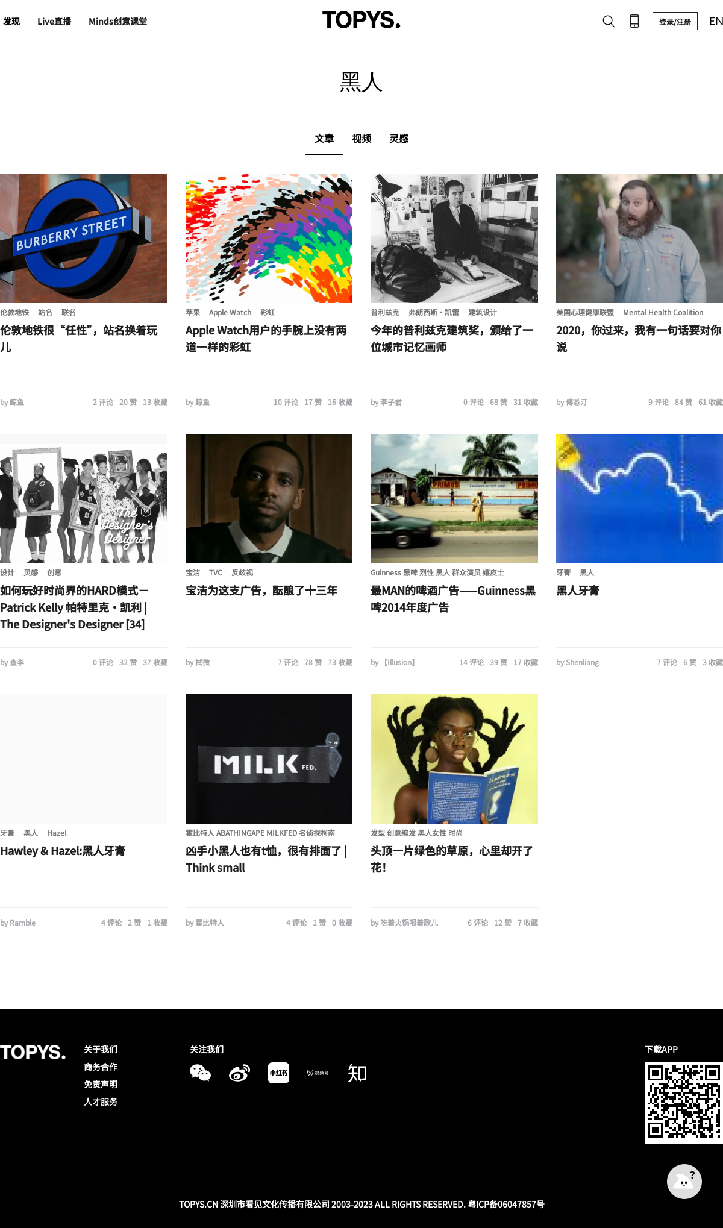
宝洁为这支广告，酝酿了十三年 (261, 590)
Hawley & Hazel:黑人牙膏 (62, 850)
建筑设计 (482, 312)
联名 (68, 312)
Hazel (56, 832)
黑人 (587, 572)
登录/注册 (675, 21)
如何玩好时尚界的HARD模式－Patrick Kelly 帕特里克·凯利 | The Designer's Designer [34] (74, 606)
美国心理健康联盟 (585, 312)
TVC (215, 572)
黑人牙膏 (577, 590)
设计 (7, 572)
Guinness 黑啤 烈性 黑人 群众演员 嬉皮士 (437, 572)
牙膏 (563, 572)
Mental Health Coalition (663, 312)
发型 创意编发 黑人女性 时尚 (417, 832)
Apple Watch (230, 312)
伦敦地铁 (14, 312)
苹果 (193, 312)
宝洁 (193, 572)
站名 (45, 312)
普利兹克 (385, 312)
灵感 (30, 572)
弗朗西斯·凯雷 (433, 312)
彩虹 (267, 312)
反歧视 (242, 572)
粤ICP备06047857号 (506, 1204)
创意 (54, 572)
